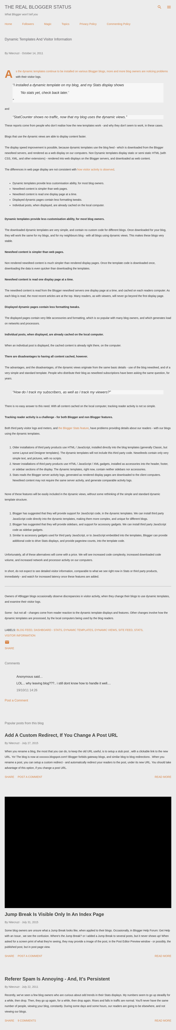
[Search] (159, 7)
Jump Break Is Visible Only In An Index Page (54, 914)
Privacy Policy (88, 24)
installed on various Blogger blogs (84, 71)
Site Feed (125, 630)
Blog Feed (24, 630)
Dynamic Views (106, 630)
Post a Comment (16, 700)
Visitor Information (20, 635)
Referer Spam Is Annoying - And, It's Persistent (57, 978)
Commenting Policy (119, 24)
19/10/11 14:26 (26, 690)
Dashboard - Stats (48, 630)
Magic (47, 24)
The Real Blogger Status (38, 7)
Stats (138, 630)
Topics (65, 24)
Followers (28, 24)
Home (8, 24)
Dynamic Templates (78, 630)
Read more (163, 776)
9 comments (27, 1020)
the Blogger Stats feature (73, 428)
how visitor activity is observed (95, 169)
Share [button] (9, 648)
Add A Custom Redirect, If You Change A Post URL (61, 735)
